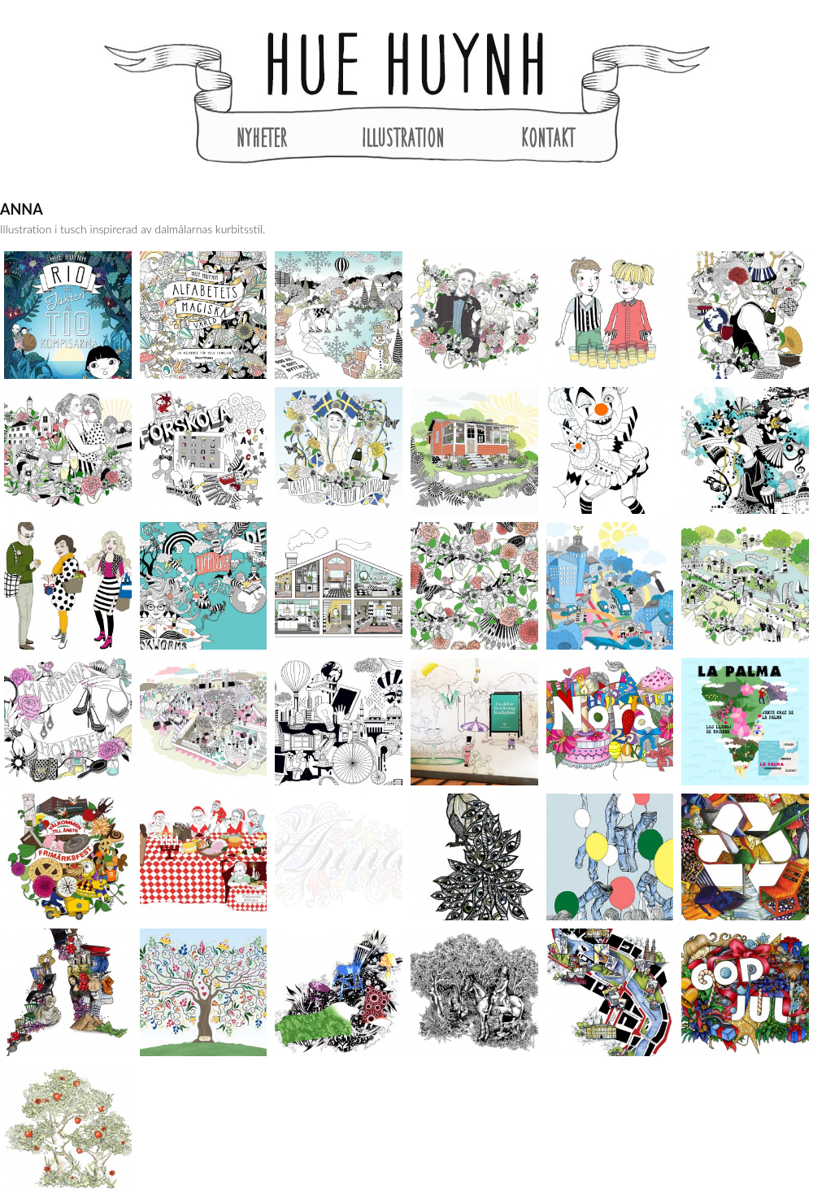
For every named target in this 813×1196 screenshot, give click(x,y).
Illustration (403, 137)
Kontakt (548, 137)
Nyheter (262, 137)
